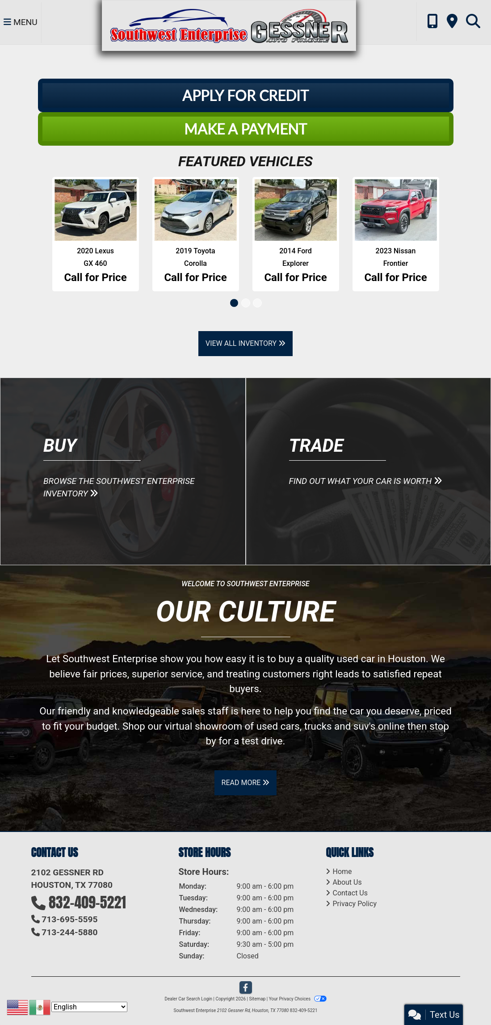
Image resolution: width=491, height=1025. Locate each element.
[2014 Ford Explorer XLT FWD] (295, 210)
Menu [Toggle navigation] (21, 22)
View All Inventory (245, 343)
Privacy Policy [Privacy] (354, 903)
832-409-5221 (87, 902)
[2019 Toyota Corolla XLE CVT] (195, 210)
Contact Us (350, 893)
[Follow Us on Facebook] (245, 988)
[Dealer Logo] (228, 25)
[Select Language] (89, 1007)
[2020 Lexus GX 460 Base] (95, 210)
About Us (346, 882)
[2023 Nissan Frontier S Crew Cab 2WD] (396, 210)
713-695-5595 (69, 919)
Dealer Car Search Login (188, 998)
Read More (246, 782)
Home (342, 871)
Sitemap (257, 998)
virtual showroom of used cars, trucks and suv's (270, 726)
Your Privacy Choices (298, 998)
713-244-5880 (69, 932)
